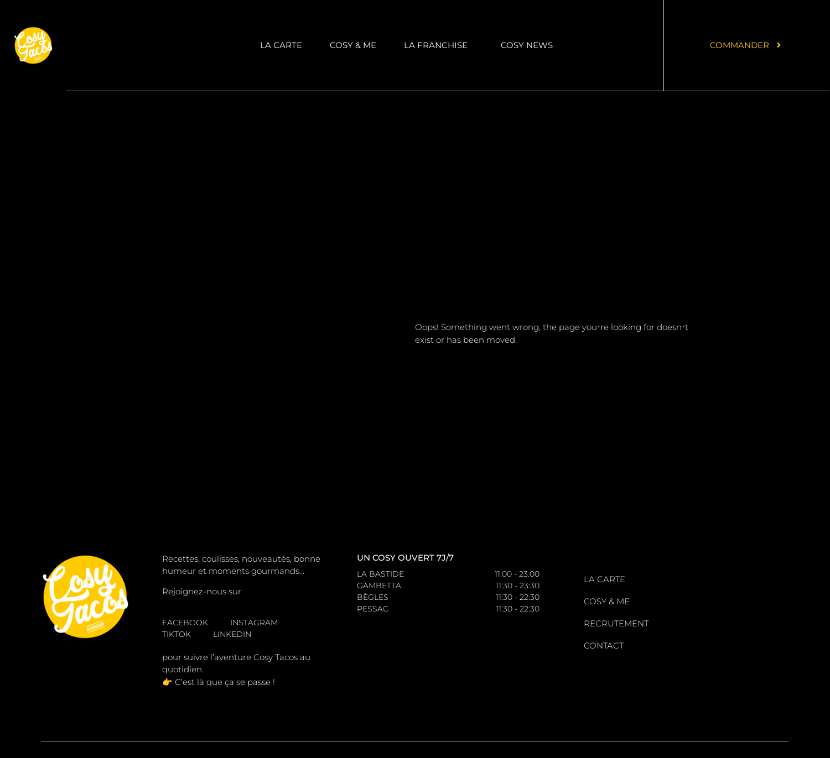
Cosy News (527, 45)
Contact (604, 645)
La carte (281, 45)
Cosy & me (353, 45)
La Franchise (438, 45)
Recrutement (616, 623)
